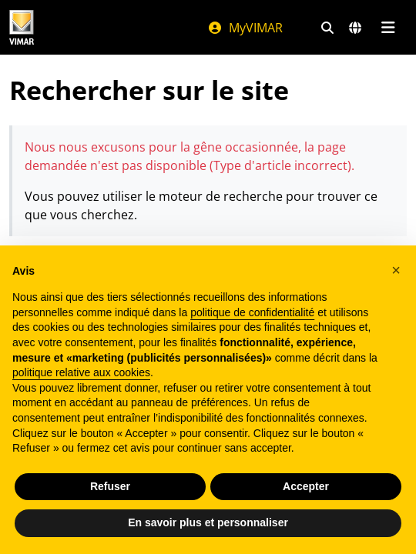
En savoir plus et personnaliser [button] (208, 522)
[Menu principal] (388, 27)
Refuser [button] (110, 486)
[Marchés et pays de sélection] (355, 27)
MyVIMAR (245, 27)
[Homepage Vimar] (21, 27)
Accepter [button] (306, 486)
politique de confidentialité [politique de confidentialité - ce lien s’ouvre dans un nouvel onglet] (252, 312)
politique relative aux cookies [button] (81, 372)
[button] (396, 270)
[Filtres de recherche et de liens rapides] (327, 27)
